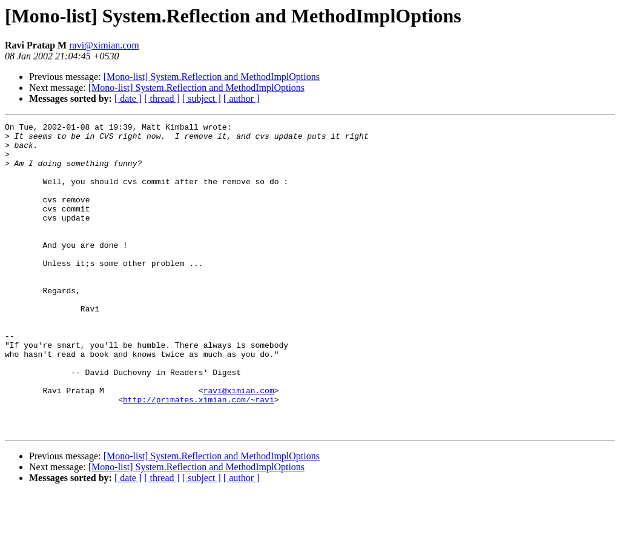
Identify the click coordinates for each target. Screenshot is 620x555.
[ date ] (128, 98)
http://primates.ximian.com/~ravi (198, 455)
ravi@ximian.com (104, 45)
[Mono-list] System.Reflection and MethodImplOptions (212, 76)
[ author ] (241, 98)
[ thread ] (162, 98)
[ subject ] (201, 98)
